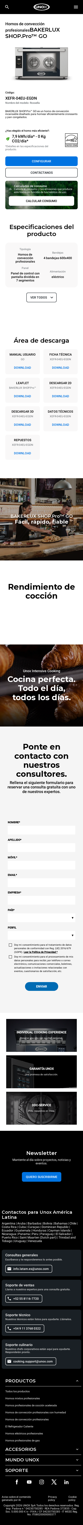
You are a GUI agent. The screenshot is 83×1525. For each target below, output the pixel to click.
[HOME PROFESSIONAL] (41, 7)
